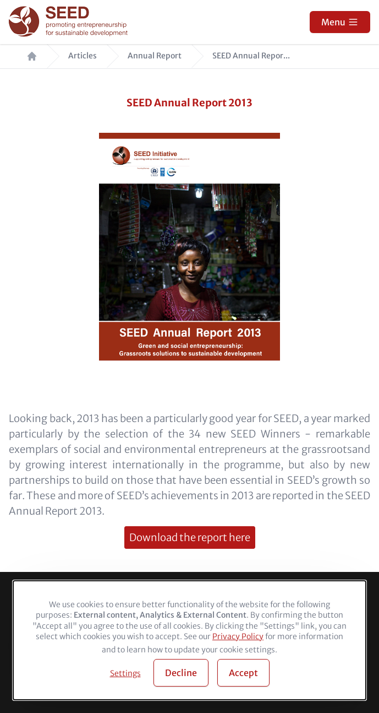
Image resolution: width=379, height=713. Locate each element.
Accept (243, 672)
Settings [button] (125, 673)
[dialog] (189, 640)
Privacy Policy (237, 636)
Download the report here (189, 537)
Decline (181, 672)
